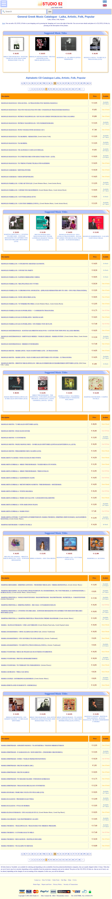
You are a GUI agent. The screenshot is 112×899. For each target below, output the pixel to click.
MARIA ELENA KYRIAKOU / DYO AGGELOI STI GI (19, 812)
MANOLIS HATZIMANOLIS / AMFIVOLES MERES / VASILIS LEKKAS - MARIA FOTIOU (32, 336)
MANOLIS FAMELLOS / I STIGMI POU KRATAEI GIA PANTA (22, 263)
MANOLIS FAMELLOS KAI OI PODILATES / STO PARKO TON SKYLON (26, 324)
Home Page (36, 884)
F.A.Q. (75, 880)
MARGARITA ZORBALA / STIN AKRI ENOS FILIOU (19, 504)
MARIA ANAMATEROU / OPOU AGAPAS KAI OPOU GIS (21, 632)
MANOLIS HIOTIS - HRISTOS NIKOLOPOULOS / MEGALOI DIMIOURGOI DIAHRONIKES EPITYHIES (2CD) (39, 363)
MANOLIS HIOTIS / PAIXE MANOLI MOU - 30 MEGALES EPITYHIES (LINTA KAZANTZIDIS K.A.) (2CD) (38, 444)
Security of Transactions (71, 884)
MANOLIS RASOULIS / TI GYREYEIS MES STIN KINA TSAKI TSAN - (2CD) (28, 156)
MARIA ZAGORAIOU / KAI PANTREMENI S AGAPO (19, 819)
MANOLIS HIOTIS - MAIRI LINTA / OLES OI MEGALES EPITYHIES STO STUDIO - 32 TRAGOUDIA (36, 357)
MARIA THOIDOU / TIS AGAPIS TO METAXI (17, 846)
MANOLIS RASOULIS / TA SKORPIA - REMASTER (19, 136)
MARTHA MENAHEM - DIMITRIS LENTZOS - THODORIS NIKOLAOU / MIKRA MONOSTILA (34, 585)
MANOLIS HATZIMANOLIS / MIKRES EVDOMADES (20, 344)
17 (76, 89)
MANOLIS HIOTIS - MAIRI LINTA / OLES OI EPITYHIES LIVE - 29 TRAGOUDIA (29, 350)
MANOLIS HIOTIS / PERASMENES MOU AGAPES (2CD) (21, 451)
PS (84, 83)
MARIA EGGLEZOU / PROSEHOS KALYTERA (17, 799)
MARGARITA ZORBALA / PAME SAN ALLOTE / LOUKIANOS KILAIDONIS (28, 498)
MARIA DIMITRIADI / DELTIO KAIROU (15, 772)
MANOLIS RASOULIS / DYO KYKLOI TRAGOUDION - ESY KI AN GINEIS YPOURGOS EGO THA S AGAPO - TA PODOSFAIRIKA (69, 237)
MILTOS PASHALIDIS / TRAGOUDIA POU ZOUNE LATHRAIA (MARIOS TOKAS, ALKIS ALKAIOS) (42, 237)
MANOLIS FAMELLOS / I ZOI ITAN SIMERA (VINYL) (20, 203)
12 (60, 89)
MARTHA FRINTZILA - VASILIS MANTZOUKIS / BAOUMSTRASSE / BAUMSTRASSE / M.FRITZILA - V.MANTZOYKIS (43, 597)
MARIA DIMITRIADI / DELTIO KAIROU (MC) (17, 765)
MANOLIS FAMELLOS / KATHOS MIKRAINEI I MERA (20, 277)
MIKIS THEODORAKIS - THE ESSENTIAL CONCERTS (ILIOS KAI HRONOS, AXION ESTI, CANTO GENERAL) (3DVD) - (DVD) (42, 397)
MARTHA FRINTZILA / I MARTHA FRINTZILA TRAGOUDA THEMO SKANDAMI (29, 618)
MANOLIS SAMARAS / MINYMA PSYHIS (16, 170)
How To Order (46, 880)
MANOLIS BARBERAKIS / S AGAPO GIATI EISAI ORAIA (96, 237)
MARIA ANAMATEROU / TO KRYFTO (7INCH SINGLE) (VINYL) (24, 645)
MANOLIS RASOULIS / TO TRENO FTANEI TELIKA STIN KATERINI (25, 163)
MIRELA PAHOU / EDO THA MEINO (43, 558)
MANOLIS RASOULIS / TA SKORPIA (14, 143)
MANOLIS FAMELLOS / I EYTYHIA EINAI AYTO (18, 197)
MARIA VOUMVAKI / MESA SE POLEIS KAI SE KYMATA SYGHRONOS (26, 652)
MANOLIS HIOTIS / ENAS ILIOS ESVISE (15, 431)
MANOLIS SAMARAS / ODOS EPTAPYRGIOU (17, 176)
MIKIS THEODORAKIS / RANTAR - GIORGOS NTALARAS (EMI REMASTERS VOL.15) (16, 58)
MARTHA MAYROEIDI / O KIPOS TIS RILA (96, 397)
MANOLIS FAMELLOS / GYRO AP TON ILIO (17, 183)
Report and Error (47, 884)
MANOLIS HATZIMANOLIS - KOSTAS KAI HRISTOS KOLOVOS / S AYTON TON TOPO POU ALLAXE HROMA (40, 330)
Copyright (21, 896)
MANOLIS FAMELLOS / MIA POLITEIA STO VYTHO (19, 284)
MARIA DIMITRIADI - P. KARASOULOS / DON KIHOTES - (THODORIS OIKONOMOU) (32, 752)
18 (79, 89)
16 (73, 89)
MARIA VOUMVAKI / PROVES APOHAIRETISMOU (19, 658)
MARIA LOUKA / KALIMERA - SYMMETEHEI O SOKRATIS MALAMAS (69, 397)
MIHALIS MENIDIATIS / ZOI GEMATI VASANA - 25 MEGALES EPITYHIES (16, 719)
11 (57, 89)
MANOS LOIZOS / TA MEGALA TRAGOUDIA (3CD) (95, 58)
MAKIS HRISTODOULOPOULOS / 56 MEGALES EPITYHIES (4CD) (16, 397)
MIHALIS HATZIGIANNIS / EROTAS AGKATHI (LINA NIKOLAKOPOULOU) (42, 58)
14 (66, 89)
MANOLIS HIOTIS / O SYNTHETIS (13, 437)
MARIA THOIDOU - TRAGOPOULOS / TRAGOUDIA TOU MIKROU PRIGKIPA (28, 826)
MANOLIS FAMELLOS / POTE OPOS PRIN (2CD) (18, 297)
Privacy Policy (57, 884)
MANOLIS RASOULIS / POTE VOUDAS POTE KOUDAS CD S (22, 130)
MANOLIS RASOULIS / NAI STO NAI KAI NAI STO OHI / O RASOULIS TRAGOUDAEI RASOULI (35, 110)
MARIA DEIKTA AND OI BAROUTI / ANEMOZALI (19, 685)
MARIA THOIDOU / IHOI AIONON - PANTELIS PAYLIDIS (21, 839)
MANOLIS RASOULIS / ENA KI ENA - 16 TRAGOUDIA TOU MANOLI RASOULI (29, 103)
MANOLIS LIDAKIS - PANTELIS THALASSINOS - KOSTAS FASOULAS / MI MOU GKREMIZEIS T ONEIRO (96, 718)
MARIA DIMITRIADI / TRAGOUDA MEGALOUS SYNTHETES (23, 785)
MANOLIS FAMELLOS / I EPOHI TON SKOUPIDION (19, 190)
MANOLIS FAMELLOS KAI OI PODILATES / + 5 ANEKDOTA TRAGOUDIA (27, 310)
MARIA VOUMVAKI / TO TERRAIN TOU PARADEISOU (20, 665)
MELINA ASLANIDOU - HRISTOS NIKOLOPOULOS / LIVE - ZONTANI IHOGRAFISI (16, 558)
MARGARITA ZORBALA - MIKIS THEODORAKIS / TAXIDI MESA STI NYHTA (28, 464)
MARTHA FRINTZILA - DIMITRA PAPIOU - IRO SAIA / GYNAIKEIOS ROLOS (28, 605)
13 (63, 89)
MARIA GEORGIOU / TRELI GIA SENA (15, 672)
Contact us (37, 880)
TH (44, 83)
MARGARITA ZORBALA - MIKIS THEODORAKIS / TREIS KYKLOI (24, 471)
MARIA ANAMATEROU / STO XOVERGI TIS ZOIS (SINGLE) (22, 638)
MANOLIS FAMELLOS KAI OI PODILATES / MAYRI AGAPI (22, 317)
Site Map (63, 880)
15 (69, 89)
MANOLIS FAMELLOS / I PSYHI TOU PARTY (17, 270)
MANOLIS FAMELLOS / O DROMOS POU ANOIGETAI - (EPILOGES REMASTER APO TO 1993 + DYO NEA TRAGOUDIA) (44, 290)
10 (53, 89)
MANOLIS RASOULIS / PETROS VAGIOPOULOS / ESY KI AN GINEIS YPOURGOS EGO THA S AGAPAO (38, 116)
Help (69, 880)
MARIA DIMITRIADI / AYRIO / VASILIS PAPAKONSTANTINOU (23, 759)
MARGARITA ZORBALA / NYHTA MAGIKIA (17, 491)
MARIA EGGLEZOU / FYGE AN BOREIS (15, 805)
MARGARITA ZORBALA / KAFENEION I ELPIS (18, 478)
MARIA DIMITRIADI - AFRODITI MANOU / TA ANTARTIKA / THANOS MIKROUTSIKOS (32, 745)
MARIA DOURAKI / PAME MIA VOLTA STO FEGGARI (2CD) (22, 792)
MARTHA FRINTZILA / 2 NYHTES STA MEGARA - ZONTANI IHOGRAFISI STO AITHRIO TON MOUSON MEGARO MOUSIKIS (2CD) (16, 237)
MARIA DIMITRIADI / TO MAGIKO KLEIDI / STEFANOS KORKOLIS (25, 779)
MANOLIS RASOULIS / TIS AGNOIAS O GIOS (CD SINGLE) (22, 150)
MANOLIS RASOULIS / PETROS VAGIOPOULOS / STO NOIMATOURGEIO (27, 123)
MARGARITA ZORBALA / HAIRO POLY (15, 511)
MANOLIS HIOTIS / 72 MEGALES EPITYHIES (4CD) (19, 424)
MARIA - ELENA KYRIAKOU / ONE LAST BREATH (19, 625)
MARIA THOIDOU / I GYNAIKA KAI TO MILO (17, 832)
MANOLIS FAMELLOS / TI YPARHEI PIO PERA (18, 304)
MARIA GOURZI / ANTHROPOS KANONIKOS (17, 678)
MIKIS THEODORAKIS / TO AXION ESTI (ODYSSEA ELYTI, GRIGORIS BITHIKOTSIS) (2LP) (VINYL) (69, 719)
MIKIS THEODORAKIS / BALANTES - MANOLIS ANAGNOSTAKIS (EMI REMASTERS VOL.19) (43, 719)
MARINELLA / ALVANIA (96, 558)
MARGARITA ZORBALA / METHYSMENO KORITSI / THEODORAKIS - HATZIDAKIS (31, 484)
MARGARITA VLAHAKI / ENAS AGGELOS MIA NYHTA (21, 458)
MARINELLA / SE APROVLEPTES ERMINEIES (68, 58)
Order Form (55, 880)
